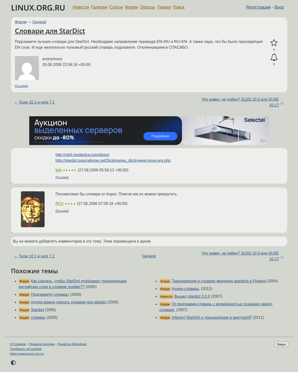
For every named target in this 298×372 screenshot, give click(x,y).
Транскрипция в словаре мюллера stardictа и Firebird (219, 281)
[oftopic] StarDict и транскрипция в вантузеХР (212, 317)
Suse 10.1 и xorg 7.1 (37, 102)
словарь (38, 317)
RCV (60, 204)
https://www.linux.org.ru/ (27, 353)
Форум (131, 7)
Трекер (164, 7)
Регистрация (258, 7)
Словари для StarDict (50, 30)
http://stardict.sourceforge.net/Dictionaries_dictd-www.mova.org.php (113, 160)
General (39, 22)
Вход (279, 7)
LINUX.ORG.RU (38, 7)
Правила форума (42, 344)
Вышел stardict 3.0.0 (192, 296)
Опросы (147, 7)
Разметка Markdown (72, 344)
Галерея (99, 7)
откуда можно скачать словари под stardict (68, 302)
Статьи (116, 7)
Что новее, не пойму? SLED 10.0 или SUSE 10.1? (240, 102)
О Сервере (18, 344)
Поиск (179, 7)
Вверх (281, 344)
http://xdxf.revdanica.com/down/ (83, 155)
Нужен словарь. (186, 289)
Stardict (37, 310)
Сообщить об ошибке (26, 349)
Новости (81, 7)
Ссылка (21, 86)
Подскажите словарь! (50, 294)
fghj (59, 170)
